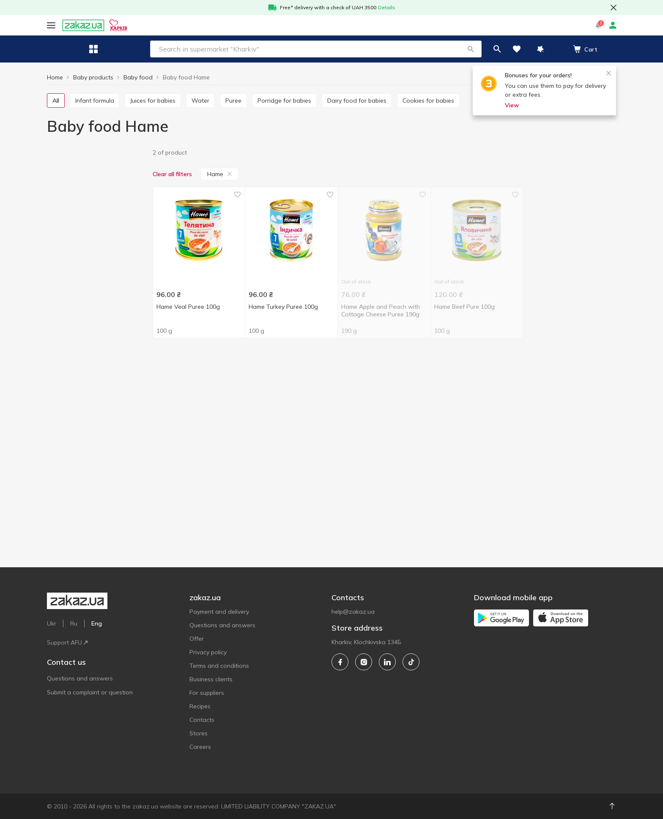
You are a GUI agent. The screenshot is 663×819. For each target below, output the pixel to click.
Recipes (200, 706)
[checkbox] (50, 167)
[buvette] (97, 307)
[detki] (97, 320)
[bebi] (97, 281)
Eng (184, 25)
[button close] (613, 7)
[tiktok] (411, 661)
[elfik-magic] (97, 333)
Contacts (201, 720)
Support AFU (152, 25)
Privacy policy (208, 652)
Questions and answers (80, 640)
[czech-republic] (97, 408)
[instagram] (363, 661)
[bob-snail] (97, 294)
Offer (196, 638)
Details (386, 7)
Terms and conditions (219, 665)
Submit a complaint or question (90, 654)
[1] (97, 168)
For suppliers (206, 693)
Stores (198, 733)
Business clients (211, 679)
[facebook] (340, 661)
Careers (200, 747)
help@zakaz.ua (353, 611)
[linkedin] (387, 661)
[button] (411, 49)
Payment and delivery (219, 611)
